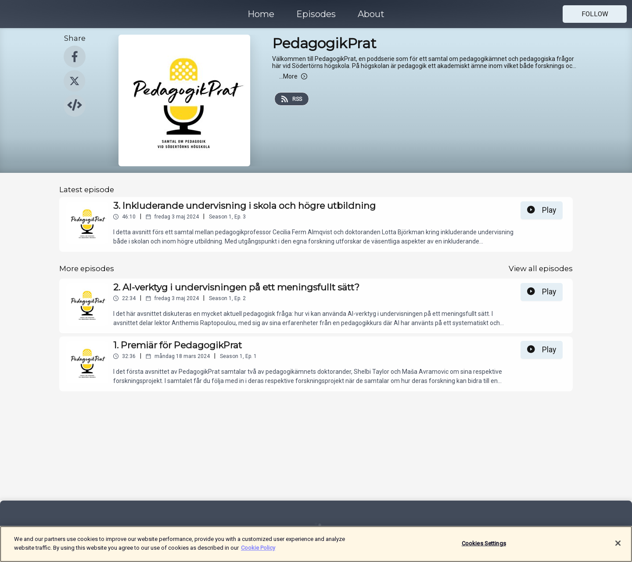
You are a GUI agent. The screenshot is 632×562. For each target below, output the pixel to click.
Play (541, 210)
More (293, 76)
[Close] (618, 548)
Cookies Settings (484, 548)
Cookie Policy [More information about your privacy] (258, 552)
